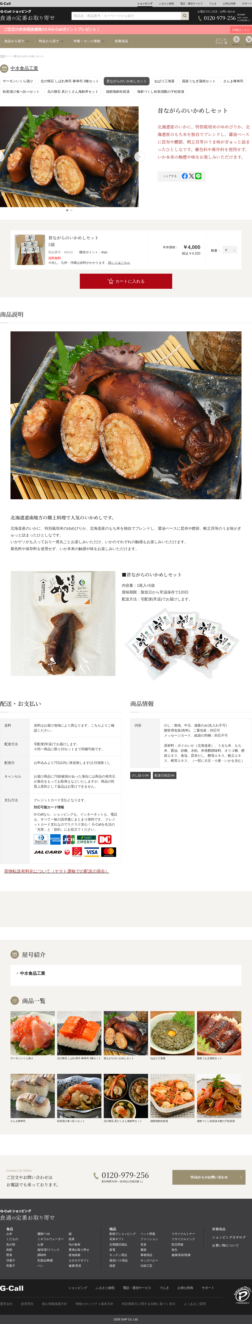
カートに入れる (130, 281)
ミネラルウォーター (50, 1239)
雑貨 (112, 1265)
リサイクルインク (183, 1239)
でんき (213, 3)
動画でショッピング (122, 1233)
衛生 (174, 1249)
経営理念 (27, 1304)
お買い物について (225, 1245)
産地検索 (74, 1255)
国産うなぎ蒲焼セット (199, 81)
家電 (112, 1249)
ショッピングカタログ (229, 1237)
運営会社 (6, 1304)
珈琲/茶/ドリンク (48, 1249)
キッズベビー (149, 1260)
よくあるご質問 (195, 1304)
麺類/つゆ (43, 1233)
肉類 (9, 1249)
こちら (96, 725)
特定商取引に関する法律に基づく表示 (148, 1304)
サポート (247, 3)
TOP (2, 56)
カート (249, 44)
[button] (67, 210)
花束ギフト (116, 1239)
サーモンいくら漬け (18, 81)
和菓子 (10, 1265)
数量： (215, 250)
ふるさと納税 (166, 3)
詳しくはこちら (119, 262)
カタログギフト (79, 1260)
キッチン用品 (118, 1255)
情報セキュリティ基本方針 (94, 1304)
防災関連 (177, 1244)
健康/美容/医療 (181, 1255)
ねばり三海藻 (164, 81)
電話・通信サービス (191, 3)
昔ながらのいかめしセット (126, 81)
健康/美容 (75, 1265)
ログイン (236, 44)
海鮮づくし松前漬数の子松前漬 (160, 91)
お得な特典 (229, 3)
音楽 (143, 1244)
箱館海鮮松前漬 (118, 91)
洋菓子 (10, 1260)
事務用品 (146, 1255)
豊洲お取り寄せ (79, 1249)
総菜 (72, 1239)
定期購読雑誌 (118, 1244)
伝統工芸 (146, 1265)
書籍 (143, 1249)
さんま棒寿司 (233, 81)
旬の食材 (74, 1244)
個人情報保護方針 (54, 1304)
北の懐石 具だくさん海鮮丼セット (72, 91)
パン (40, 1265)
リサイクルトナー (183, 1233)
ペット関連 (147, 1233)
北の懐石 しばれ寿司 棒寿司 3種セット (70, 81)
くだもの (12, 1239)
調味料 (41, 1255)
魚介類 (10, 1244)
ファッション (149, 1239)
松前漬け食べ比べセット (21, 91)
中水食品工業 (24, 68)
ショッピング (144, 3)
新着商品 (121, 41)
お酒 (40, 1244)
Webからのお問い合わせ (209, 1177)
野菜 (9, 1255)
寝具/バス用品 (118, 1260)
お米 (9, 1233)
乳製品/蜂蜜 (45, 1260)
